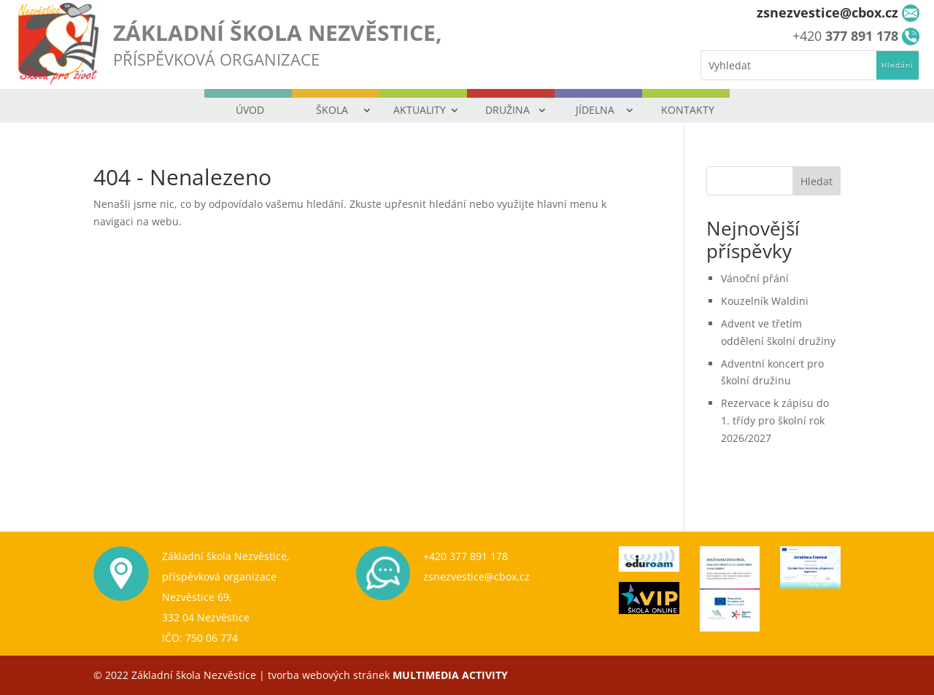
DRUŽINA (507, 110)
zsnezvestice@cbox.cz (476, 576)
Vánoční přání (755, 278)
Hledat (816, 181)
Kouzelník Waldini (764, 301)
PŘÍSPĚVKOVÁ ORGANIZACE (216, 59)
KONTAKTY (687, 110)
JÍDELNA (595, 110)
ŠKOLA (332, 110)
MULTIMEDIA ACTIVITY (450, 675)
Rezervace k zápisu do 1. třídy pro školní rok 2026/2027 (775, 420)
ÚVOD (250, 110)
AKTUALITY (419, 110)
